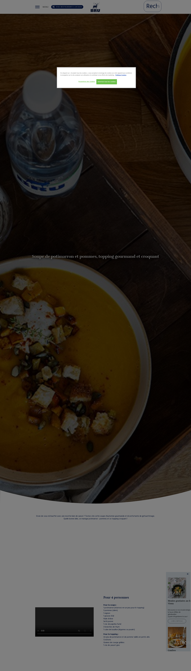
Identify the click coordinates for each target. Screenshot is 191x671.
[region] (96, 77)
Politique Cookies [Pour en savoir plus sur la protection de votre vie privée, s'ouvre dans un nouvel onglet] (120, 75)
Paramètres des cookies (86, 81)
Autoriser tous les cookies (107, 82)
